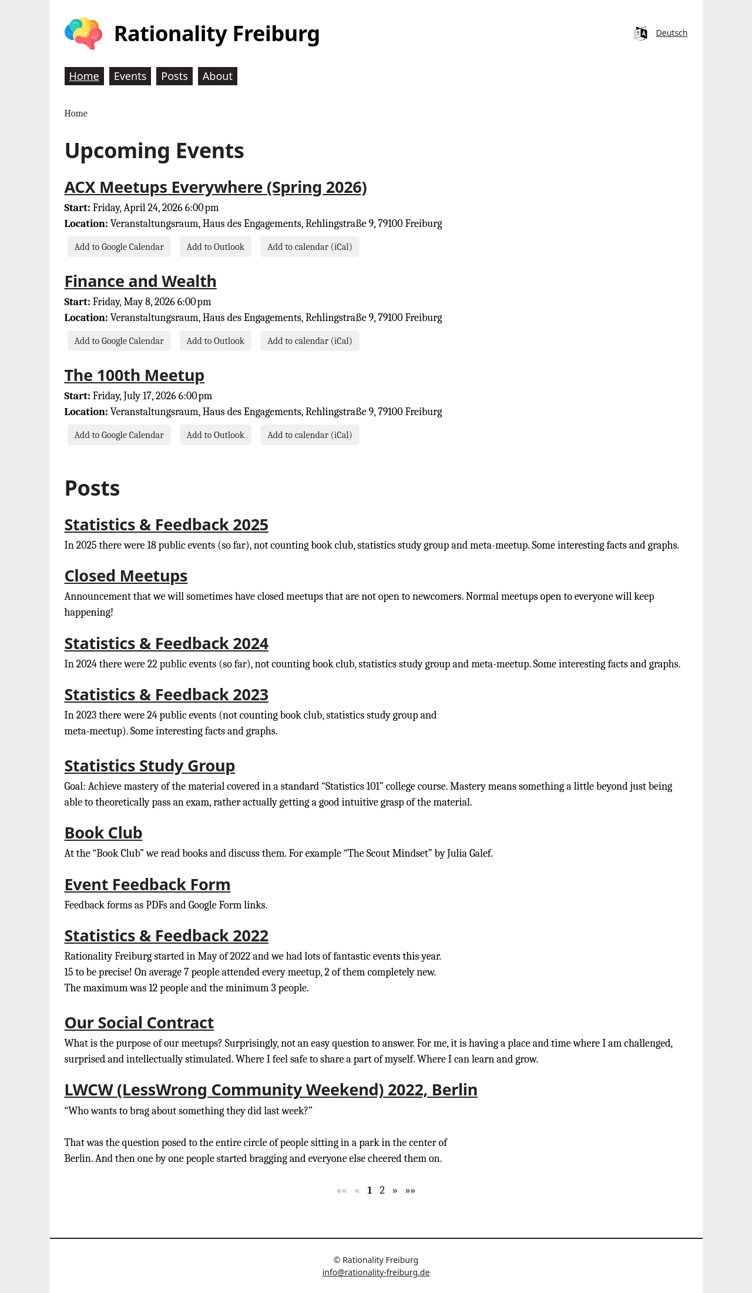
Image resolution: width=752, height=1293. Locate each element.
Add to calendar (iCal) (309, 246)
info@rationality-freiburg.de (376, 1272)
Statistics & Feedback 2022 (167, 935)
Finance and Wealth (141, 281)
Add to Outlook (216, 246)
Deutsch (672, 32)
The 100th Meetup (135, 375)
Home (76, 113)
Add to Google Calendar (119, 246)
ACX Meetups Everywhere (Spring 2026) (216, 187)
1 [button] (369, 1190)
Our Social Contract (139, 1022)
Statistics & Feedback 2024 (167, 643)
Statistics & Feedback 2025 (167, 524)
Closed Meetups (126, 575)
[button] (341, 1190)
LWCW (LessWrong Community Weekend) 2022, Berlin (271, 1089)
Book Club (104, 832)
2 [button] (382, 1190)
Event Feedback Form (148, 884)
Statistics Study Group (150, 765)
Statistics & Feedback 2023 (167, 694)
